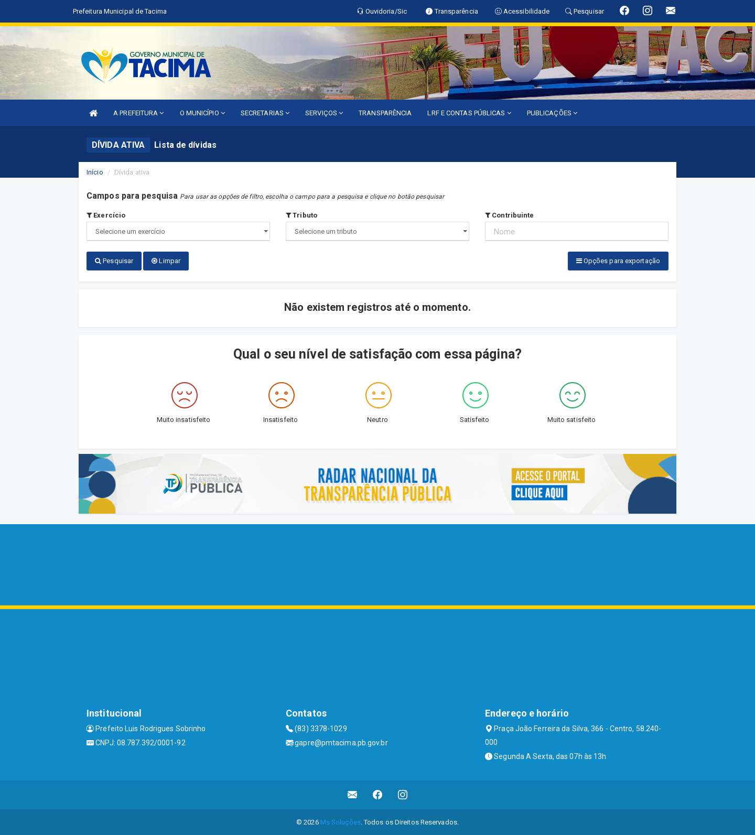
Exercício (106, 215)
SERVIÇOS (324, 113)
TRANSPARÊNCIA (385, 113)
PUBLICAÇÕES (552, 113)
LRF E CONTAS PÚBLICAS (469, 113)
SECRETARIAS (265, 113)
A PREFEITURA (138, 113)
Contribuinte (509, 215)
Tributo (301, 215)
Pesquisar (114, 261)
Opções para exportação (618, 261)
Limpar (166, 261)
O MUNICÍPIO (202, 113)
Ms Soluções (340, 822)
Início (95, 172)
